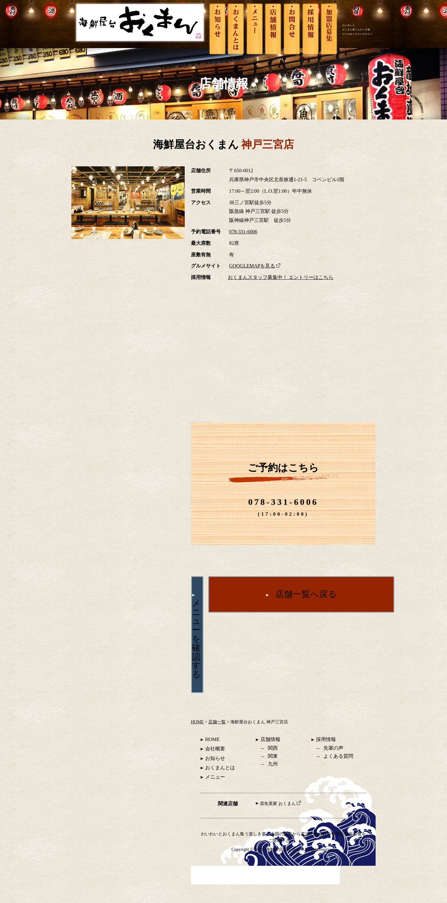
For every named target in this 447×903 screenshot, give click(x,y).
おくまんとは (220, 767)
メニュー (215, 776)
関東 (273, 756)
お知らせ (215, 758)
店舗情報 (270, 739)
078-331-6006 (243, 231)
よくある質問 (338, 756)
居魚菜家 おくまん (280, 803)
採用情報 (326, 739)
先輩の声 (333, 748)
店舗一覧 (217, 722)
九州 (273, 763)
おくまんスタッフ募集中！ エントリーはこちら (280, 277)
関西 (273, 748)
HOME (197, 722)
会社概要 (215, 748)
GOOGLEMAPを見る (254, 265)
